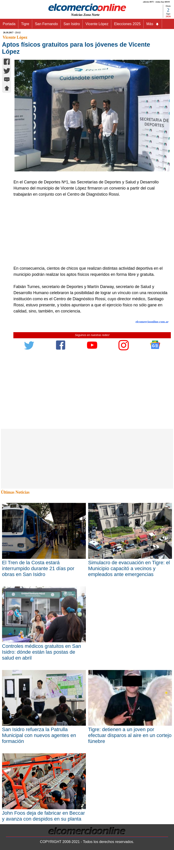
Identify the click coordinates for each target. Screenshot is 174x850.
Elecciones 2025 (127, 24)
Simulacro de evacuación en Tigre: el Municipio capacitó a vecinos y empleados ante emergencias (129, 568)
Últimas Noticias (15, 492)
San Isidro (71, 24)
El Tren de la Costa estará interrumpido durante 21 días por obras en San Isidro (38, 568)
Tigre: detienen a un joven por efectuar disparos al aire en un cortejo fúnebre (130, 735)
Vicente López (96, 24)
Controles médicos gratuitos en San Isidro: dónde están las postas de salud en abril (41, 652)
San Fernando (46, 24)
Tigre (25, 24)
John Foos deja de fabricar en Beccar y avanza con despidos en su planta (43, 816)
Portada (9, 24)
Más (152, 24)
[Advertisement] (89, 231)
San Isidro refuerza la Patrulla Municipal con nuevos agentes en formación (39, 735)
